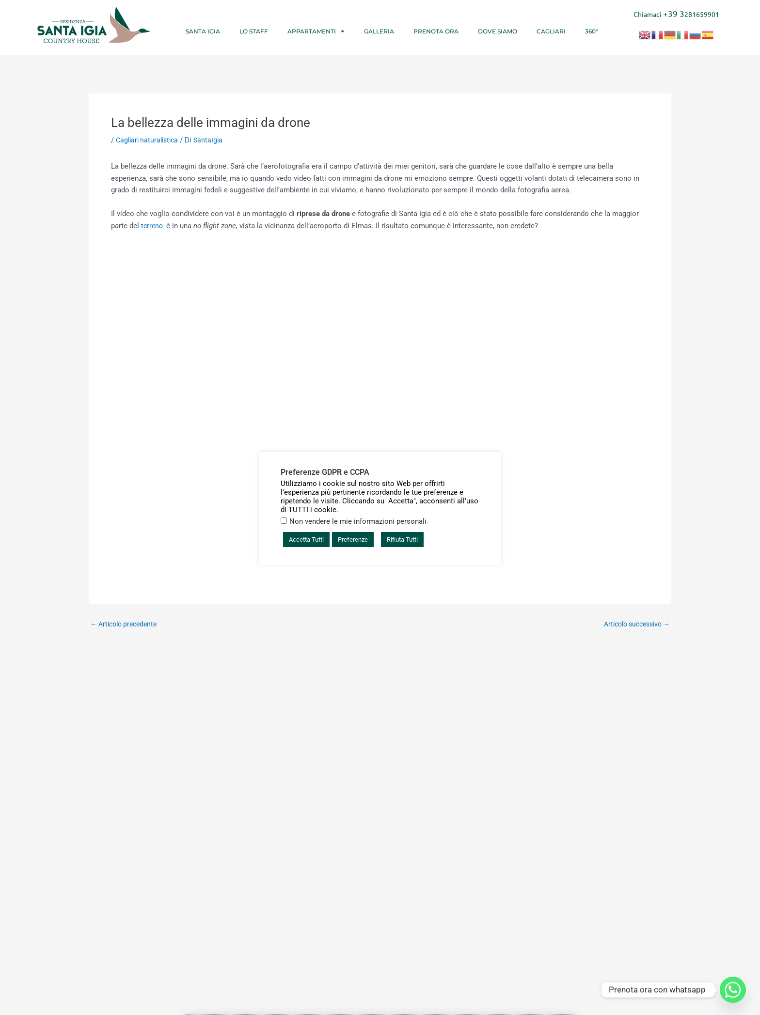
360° (591, 31)
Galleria (379, 31)
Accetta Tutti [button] (306, 539)
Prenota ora (436, 31)
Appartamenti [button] (316, 31)
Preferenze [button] (353, 539)
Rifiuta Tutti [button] (402, 539)
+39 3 (673, 13)
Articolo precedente (126, 624)
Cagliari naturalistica (149, 140)
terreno (153, 225)
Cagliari (551, 31)
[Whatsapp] (733, 990)
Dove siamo (497, 31)
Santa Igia (203, 31)
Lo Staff (253, 31)
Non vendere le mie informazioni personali (358, 521)
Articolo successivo (633, 624)
